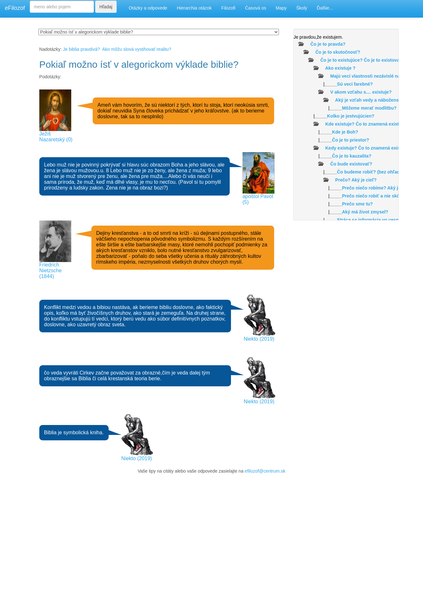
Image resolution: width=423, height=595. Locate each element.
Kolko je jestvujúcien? (350, 116)
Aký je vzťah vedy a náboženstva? (371, 100)
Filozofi (228, 8)
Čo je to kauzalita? (351, 155)
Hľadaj (105, 6)
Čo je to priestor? (350, 140)
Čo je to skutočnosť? (337, 52)
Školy (301, 8)
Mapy (281, 8)
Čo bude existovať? (351, 163)
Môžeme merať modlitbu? (369, 108)
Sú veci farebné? (355, 84)
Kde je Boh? (345, 132)
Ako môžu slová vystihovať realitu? (136, 49)
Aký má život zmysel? (365, 211)
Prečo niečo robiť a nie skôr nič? (376, 195)
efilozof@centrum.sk (265, 471)
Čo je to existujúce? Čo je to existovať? (362, 60)
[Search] (62, 7)
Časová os (255, 8)
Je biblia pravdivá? (81, 49)
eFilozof (15, 8)
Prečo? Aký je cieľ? (355, 179)
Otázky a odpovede (148, 8)
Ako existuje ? (340, 68)
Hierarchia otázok (194, 8)
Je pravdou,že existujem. (318, 37)
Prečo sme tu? (357, 203)
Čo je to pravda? (328, 44)
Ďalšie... (325, 8)
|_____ (333, 84)
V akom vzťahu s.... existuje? (361, 92)
